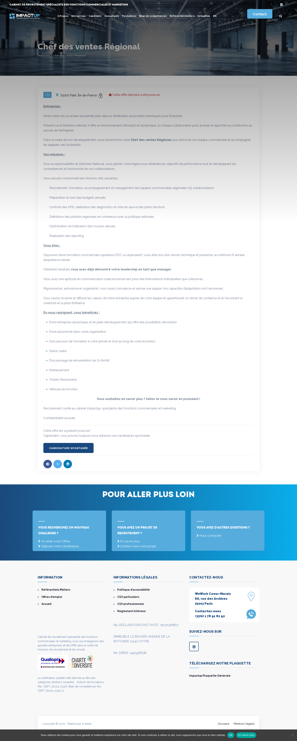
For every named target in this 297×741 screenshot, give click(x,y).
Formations (129, 16)
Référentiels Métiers (55, 589)
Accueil (46, 603)
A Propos (62, 16)
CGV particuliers (128, 596)
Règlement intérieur (131, 611)
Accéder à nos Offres (55, 541)
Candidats (95, 16)
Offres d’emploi (51, 596)
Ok (230, 735)
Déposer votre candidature (60, 546)
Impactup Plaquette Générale (210, 675)
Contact (260, 14)
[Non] (292, 735)
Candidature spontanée (68, 448)
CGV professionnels (130, 603)
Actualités (204, 16)
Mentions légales (244, 723)
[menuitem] (214, 16)
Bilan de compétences (153, 16)
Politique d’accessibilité (133, 589)
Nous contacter (210, 535)
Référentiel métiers (182, 16)
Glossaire (223, 723)
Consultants (111, 16)
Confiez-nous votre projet (138, 546)
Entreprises (78, 16)
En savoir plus (130, 541)
